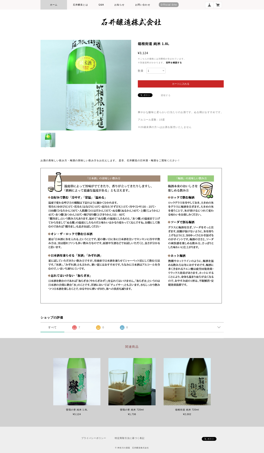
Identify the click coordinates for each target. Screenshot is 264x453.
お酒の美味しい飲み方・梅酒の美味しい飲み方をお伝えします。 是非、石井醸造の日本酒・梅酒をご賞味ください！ (110, 160)
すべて (52, 327)
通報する (166, 95)
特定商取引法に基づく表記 (130, 438)
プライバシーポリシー (93, 438)
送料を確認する (174, 62)
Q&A (101, 4)
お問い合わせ (142, 4)
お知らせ (119, 4)
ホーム (54, 4)
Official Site (169, 4)
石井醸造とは (80, 4)
